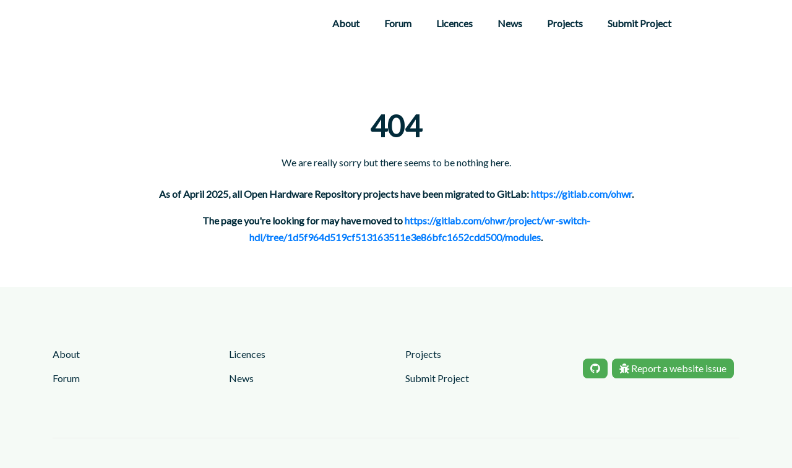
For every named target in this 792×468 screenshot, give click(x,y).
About (345, 23)
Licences (454, 23)
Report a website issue (672, 368)
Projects (565, 23)
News (509, 23)
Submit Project (639, 23)
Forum (397, 23)
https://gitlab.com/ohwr (581, 194)
